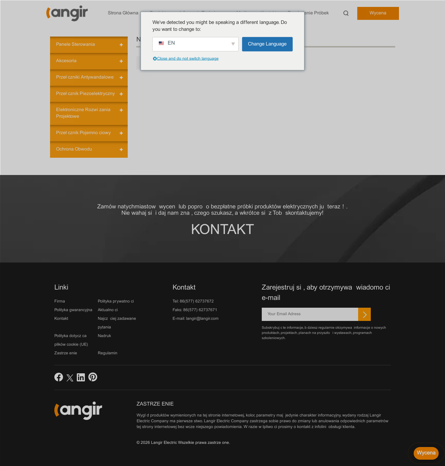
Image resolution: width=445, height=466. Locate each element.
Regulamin (107, 353)
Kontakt (222, 230)
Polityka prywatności (116, 301)
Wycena (378, 13)
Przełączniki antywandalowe (85, 77)
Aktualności (108, 310)
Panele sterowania (75, 44)
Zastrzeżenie (65, 353)
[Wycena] (426, 453)
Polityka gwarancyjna (73, 310)
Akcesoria (66, 61)
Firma (59, 301)
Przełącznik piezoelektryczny (85, 94)
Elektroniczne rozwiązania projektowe (83, 113)
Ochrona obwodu (74, 149)
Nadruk (104, 336)
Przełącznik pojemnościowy (83, 133)
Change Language (267, 44)
